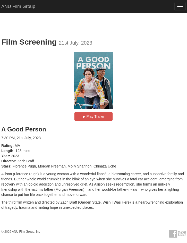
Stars (5, 166)
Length (7, 151)
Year (5, 156)
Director (8, 161)
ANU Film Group (18, 6)
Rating (7, 146)
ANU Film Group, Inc (26, 231)
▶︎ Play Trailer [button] (94, 116)
